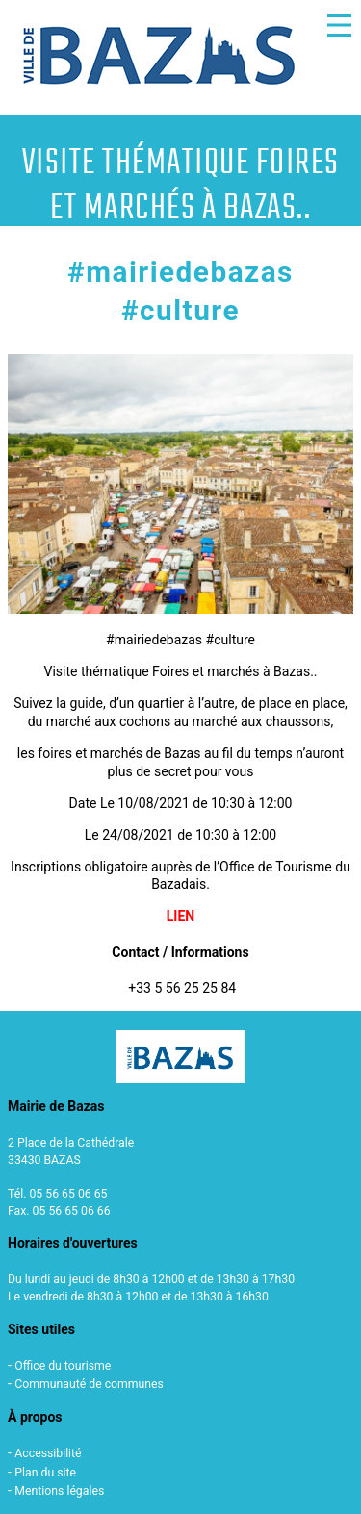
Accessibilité (47, 1453)
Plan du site (45, 1472)
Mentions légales (59, 1491)
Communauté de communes (89, 1384)
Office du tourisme (62, 1366)
